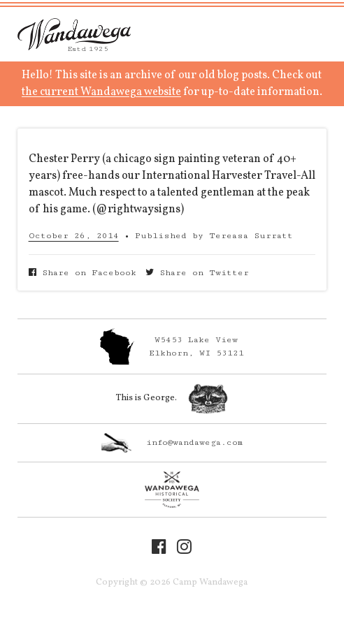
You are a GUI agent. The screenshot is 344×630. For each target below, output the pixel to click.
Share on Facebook (82, 273)
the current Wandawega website (101, 92)
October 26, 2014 (74, 235)
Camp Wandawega (74, 34)
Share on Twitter (197, 273)
